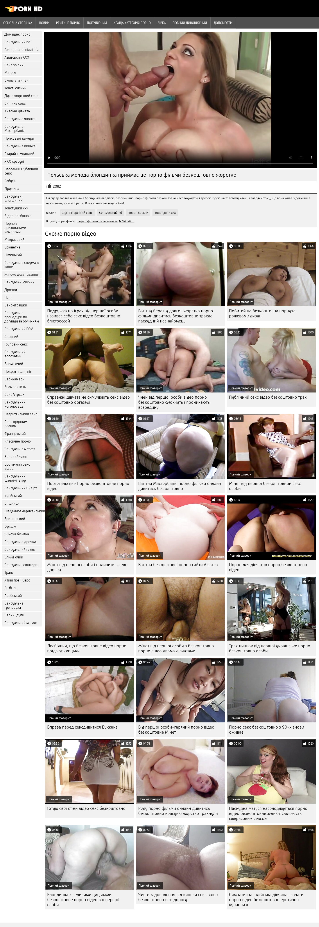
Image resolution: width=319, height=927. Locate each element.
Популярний (97, 22)
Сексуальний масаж (20, 623)
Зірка (162, 22)
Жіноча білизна (16, 534)
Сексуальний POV (18, 329)
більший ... (126, 221)
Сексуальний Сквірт (20, 488)
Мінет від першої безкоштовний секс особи (265, 486)
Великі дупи (14, 615)
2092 (57, 186)
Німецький (13, 255)
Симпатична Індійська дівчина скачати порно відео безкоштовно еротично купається (266, 899)
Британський (14, 519)
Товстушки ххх (16, 208)
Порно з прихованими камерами (15, 227)
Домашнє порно (17, 34)
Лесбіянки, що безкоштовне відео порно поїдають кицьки (86, 648)
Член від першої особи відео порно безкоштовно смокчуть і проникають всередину (174, 402)
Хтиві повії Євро (17, 580)
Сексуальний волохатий (14, 354)
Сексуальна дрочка (20, 542)
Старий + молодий (19, 154)
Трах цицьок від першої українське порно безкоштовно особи (269, 648)
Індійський (13, 496)
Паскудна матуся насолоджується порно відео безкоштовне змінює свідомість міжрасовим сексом (268, 813)
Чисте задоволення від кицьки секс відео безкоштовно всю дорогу (178, 897)
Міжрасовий (14, 240)
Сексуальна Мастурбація (14, 128)
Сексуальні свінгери (20, 565)
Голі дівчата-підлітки (21, 50)
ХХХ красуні (14, 161)
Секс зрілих (13, 65)
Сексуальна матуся (19, 449)
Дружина (11, 189)
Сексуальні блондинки (13, 198)
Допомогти (223, 22)
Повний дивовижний (190, 22)
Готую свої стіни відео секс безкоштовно (86, 808)
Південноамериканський (23, 511)
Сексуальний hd (17, 42)
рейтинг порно (68, 22)
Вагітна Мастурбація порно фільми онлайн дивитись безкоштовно (179, 486)
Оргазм (10, 526)
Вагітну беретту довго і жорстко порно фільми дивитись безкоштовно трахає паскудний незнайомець (175, 316)
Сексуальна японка (20, 119)
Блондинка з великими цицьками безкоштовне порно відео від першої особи (83, 899)
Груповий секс (16, 344)
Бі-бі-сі (10, 588)
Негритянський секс (20, 414)
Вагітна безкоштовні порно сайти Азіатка (178, 564)
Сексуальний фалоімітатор (15, 478)
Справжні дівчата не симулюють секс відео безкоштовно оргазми (88, 400)
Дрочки (10, 290)
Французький (15, 434)
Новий (44, 22)
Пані (7, 297)
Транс (9, 573)
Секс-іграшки (15, 305)
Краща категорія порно (132, 22)
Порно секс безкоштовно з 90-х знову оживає (266, 730)
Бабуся (9, 181)
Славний (11, 337)
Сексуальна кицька (20, 146)
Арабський (13, 596)
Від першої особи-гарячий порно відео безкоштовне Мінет (176, 730)
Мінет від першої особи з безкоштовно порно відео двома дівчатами (176, 648)
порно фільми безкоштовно (97, 221)
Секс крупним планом (15, 424)
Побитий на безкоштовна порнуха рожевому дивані (262, 313)
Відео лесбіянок (17, 216)
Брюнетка (12, 247)
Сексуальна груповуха (13, 605)
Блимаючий (13, 364)
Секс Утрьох (14, 394)
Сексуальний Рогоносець (14, 404)
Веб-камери (14, 379)
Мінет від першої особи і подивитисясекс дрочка (87, 567)
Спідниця (11, 503)
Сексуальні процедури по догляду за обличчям (21, 317)
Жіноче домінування (21, 274)
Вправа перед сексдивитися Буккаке (82, 727)
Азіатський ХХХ (16, 57)
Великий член (15, 457)
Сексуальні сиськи (19, 282)
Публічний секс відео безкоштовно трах (268, 397)
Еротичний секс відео (17, 466)
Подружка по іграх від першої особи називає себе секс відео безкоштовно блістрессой (83, 316)
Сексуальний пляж (19, 549)
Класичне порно (17, 441)
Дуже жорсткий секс (21, 96)
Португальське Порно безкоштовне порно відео (88, 486)
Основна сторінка (17, 22)
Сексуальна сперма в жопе (21, 265)
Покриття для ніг (18, 371)
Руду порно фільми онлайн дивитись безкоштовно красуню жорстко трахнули (178, 811)
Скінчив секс (15, 103)
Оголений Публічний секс (21, 171)
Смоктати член (16, 80)
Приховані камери (19, 138)
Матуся (10, 73)
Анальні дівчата (17, 111)
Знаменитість (15, 387)
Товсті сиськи (15, 88)
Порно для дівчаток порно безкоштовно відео (268, 567)
